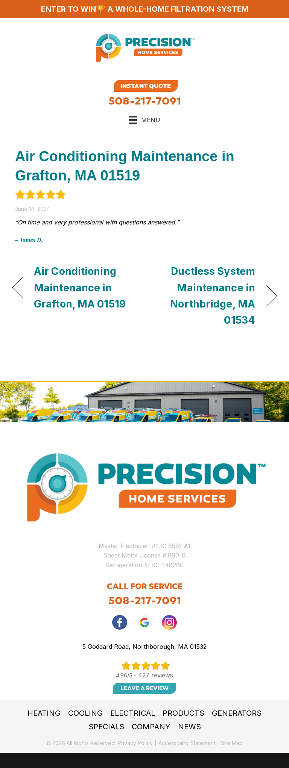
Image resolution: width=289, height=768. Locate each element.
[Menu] (144, 120)
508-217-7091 (144, 101)
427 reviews (155, 675)
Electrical (132, 713)
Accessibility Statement (186, 743)
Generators (237, 713)
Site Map (232, 743)
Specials (106, 727)
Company (151, 727)
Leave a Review (144, 688)
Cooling (85, 713)
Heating (44, 713)
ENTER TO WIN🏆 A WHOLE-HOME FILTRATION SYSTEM (144, 9)
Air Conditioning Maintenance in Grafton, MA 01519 (80, 287)
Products (183, 713)
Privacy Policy (135, 743)
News (189, 727)
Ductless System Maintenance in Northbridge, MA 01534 (203, 295)
